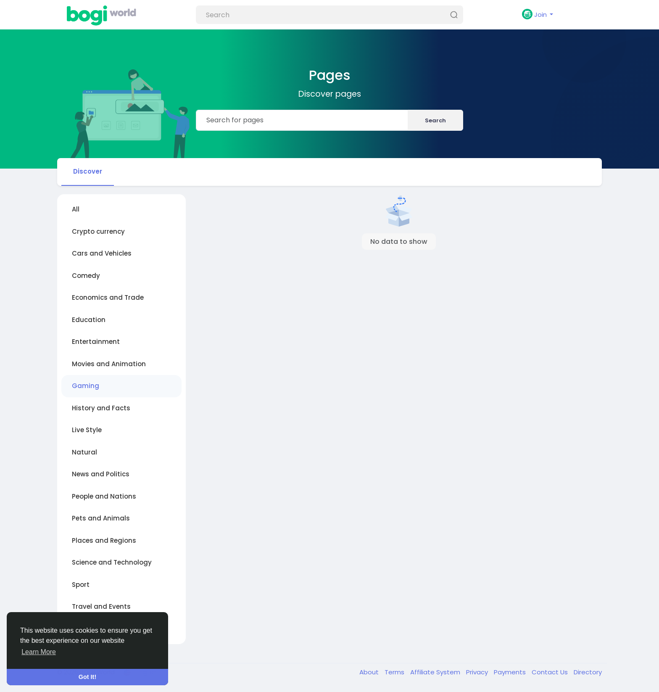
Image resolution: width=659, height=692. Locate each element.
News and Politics (100, 474)
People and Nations (104, 496)
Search (435, 120)
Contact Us (550, 672)
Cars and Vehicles (102, 253)
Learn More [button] (38, 651)
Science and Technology (112, 562)
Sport (81, 584)
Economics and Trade (108, 297)
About (369, 672)
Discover (87, 171)
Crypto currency (98, 231)
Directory (588, 672)
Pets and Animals (101, 518)
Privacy (478, 672)
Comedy (86, 275)
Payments (510, 672)
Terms (395, 672)
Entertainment (96, 341)
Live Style (87, 429)
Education (88, 319)
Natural (84, 452)
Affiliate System (436, 672)
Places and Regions (104, 540)
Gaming (85, 385)
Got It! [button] (87, 677)
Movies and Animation (109, 363)
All (75, 209)
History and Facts (101, 408)
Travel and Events (101, 606)
